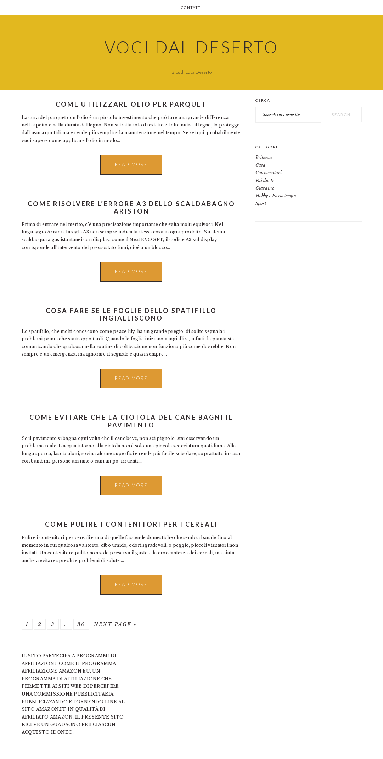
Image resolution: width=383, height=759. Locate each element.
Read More (131, 164)
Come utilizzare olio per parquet (131, 104)
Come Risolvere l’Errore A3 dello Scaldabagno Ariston (131, 207)
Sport (260, 203)
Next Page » (115, 624)
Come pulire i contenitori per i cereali (131, 524)
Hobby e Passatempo (275, 195)
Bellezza (263, 157)
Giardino (265, 188)
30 (81, 624)
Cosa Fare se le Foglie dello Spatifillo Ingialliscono (131, 314)
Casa (260, 165)
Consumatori (268, 172)
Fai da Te (265, 180)
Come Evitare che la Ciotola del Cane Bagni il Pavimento (131, 421)
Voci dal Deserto (191, 47)
